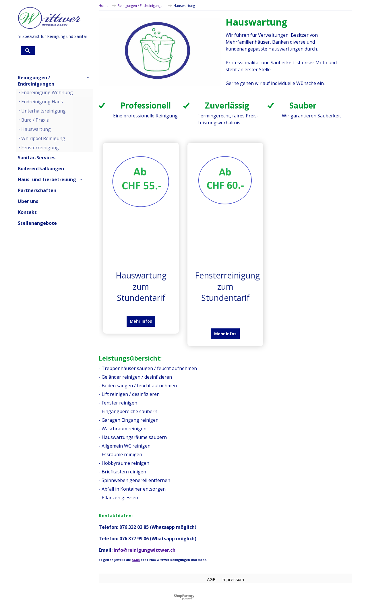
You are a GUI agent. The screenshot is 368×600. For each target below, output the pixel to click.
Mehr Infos (141, 321)
